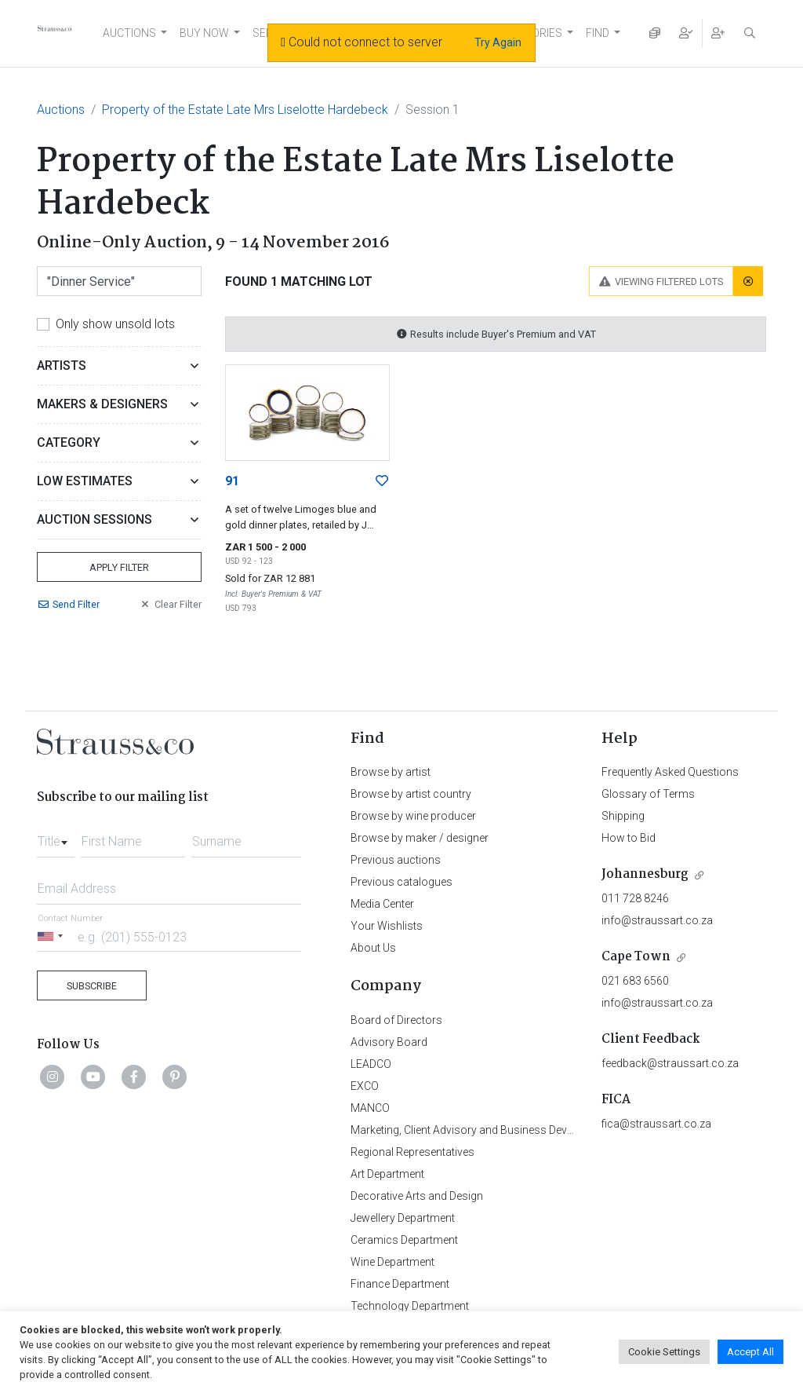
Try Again (497, 42)
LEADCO (371, 1064)
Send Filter (68, 604)
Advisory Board (389, 1042)
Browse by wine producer (413, 816)
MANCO (370, 1108)
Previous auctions (396, 860)
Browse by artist (391, 772)
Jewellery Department (403, 1218)
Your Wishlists (387, 926)
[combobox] (55, 837)
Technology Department (410, 1306)
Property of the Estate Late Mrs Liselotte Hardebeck (245, 109)
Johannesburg (645, 874)
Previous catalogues (401, 882)
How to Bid (628, 838)
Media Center (382, 904)
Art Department (387, 1174)
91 (232, 480)
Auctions (61, 109)
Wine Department (392, 1262)
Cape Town (635, 957)
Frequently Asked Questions (670, 772)
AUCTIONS (129, 33)
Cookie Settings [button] (664, 1352)
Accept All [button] (750, 1352)
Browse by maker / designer (420, 838)
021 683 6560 (635, 980)
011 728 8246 (635, 898)
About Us (373, 947)
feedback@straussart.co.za (670, 1063)
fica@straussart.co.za (656, 1123)
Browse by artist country (411, 794)
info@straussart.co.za (657, 920)
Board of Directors (396, 1020)
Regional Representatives (412, 1152)
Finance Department (400, 1284)
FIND (597, 33)
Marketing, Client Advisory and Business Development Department (512, 1130)
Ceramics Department (404, 1240)
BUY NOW (204, 33)
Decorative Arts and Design (417, 1196)
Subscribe (92, 986)
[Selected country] (52, 936)
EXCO (365, 1086)
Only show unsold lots (115, 323)
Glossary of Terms (648, 794)
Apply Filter (119, 567)
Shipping (623, 816)
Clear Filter (170, 604)
